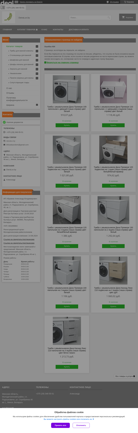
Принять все (60, 425)
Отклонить (81, 425)
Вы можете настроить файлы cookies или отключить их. (68, 419)
